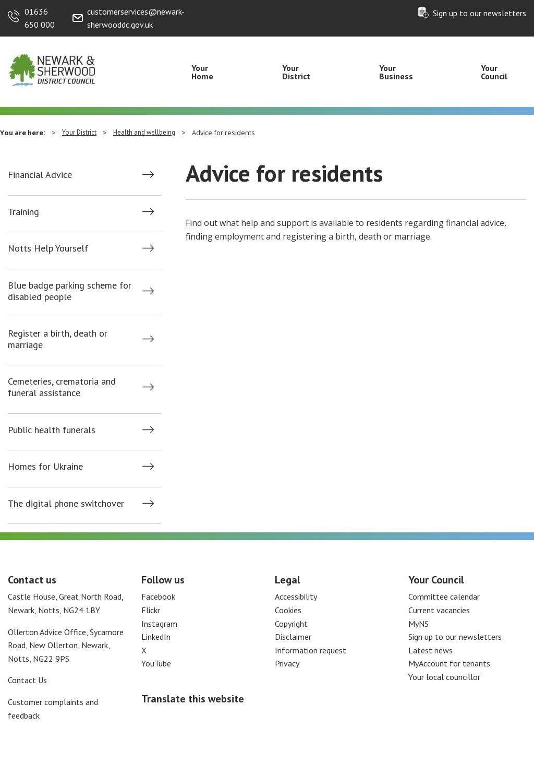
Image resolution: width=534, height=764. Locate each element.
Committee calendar (444, 596)
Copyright (291, 623)
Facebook (158, 596)
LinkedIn (156, 636)
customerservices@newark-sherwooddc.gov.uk (136, 18)
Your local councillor (444, 677)
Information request (310, 650)
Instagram (159, 623)
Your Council (494, 72)
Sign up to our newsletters (479, 13)
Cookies (288, 610)
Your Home (202, 72)
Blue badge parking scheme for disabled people (69, 291)
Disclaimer (293, 636)
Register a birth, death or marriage (57, 339)
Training (23, 212)
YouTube (156, 663)
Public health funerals (51, 430)
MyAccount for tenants (449, 663)
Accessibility (296, 596)
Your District (296, 72)
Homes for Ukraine (45, 466)
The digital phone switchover (66, 503)
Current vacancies (439, 610)
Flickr (150, 610)
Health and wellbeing (144, 132)
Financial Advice (40, 175)
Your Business (396, 72)
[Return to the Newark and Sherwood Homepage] (52, 68)
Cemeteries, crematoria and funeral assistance (62, 387)
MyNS (418, 623)
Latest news (430, 650)
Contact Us (27, 680)
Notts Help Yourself (48, 248)
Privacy (287, 663)
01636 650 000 (40, 18)
